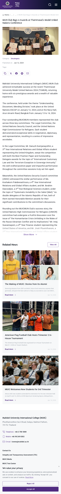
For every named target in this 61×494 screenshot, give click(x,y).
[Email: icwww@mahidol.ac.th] (15, 441)
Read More (29, 477)
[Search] (49, 4)
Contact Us (6, 451)
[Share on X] (10, 73)
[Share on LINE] (22, 73)
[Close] (59, 466)
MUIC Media (7, 459)
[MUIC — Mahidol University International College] (11, 5)
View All (53, 244)
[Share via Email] (27, 73)
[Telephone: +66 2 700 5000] (14, 432)
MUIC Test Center (9, 463)
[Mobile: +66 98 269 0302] (13, 436)
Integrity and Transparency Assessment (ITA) (19, 455)
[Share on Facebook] (16, 73)
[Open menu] (56, 4)
